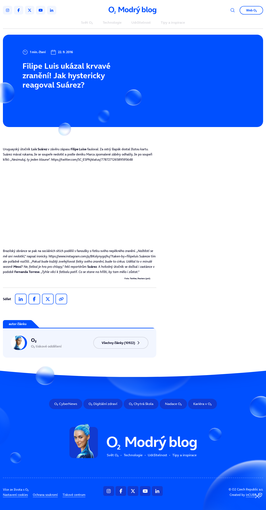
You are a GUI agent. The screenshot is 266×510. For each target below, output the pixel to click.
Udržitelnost (141, 23)
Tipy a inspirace (173, 23)
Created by (246, 495)
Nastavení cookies (15, 494)
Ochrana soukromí (45, 494)
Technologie (112, 23)
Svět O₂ (87, 23)
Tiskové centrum (74, 494)
